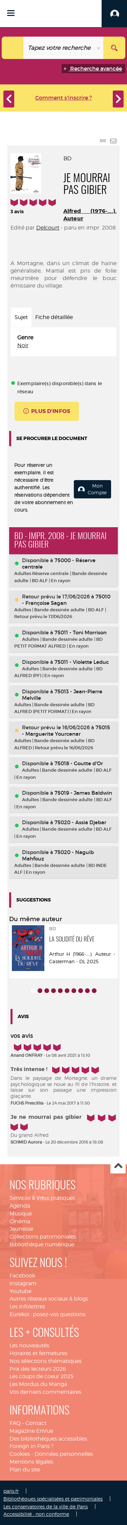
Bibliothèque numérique (41, 1244)
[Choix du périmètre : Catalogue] (13, 48)
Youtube (20, 1291)
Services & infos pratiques (42, 1198)
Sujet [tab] (21, 317)
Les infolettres (27, 1306)
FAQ (15, 1423)
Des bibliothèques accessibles (48, 1438)
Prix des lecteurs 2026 (37, 1369)
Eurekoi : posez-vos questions (47, 1314)
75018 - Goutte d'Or (79, 763)
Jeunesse (21, 1229)
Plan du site (24, 1469)
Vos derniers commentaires (45, 1392)
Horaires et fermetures (38, 1353)
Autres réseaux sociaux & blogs (48, 1298)
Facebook (22, 1275)
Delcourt (47, 227)
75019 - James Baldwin (83, 793)
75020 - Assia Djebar (80, 822)
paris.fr (11, 1491)
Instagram (23, 1283)
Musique (20, 1213)
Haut (118, 1166)
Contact (35, 1423)
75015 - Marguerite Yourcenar (66, 730)
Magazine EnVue (31, 1431)
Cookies (19, 1454)
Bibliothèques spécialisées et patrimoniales (53, 1499)
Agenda (19, 1206)
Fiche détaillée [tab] (54, 317)
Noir (22, 345)
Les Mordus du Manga (38, 1384)
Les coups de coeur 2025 (41, 1376)
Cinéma (19, 1221)
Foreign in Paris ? (31, 1446)
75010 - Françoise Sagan (66, 599)
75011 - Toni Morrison (81, 632)
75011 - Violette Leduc (82, 662)
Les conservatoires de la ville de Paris (45, 1506)
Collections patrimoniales (42, 1236)
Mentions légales (31, 1462)
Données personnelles (64, 1454)
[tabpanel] (63, 342)
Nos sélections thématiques (45, 1361)
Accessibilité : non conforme (36, 1514)
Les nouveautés (29, 1345)
